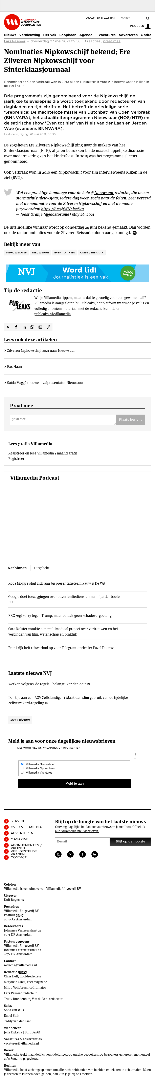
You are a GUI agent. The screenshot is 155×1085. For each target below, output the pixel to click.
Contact (19, 857)
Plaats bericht (130, 419)
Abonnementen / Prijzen (26, 846)
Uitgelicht (41, 568)
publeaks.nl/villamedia (52, 314)
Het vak (49, 35)
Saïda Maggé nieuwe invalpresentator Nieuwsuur (45, 382)
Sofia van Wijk (14, 1010)
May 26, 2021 (83, 214)
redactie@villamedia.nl (20, 965)
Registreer (16, 458)
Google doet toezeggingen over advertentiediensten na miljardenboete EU (64, 599)
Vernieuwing (29, 35)
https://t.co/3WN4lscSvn (62, 209)
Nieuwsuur (40, 252)
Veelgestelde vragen (24, 853)
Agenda (85, 35)
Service (18, 821)
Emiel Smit (11, 1015)
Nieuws (10, 35)
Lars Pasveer (14, 41)
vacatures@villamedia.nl (21, 1043)
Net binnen (17, 568)
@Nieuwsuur (102, 192)
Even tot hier (64, 252)
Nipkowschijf (16, 252)
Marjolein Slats (14, 982)
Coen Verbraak (91, 252)
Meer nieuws (20, 720)
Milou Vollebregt (16, 987)
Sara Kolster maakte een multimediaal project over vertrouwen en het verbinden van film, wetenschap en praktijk (63, 632)
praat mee (111, 41)
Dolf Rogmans (14, 900)
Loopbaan (67, 35)
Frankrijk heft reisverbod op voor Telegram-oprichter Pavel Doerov (61, 647)
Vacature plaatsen (100, 18)
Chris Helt (11, 976)
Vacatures (106, 35)
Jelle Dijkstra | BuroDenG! (22, 1032)
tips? (22, 972)
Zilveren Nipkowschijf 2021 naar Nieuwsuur (41, 350)
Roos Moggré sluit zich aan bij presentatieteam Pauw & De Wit (56, 583)
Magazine (19, 839)
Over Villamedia (26, 827)
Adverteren (128, 35)
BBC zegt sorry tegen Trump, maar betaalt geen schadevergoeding (60, 615)
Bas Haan (14, 366)
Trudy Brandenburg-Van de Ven (25, 999)
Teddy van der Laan (17, 1021)
